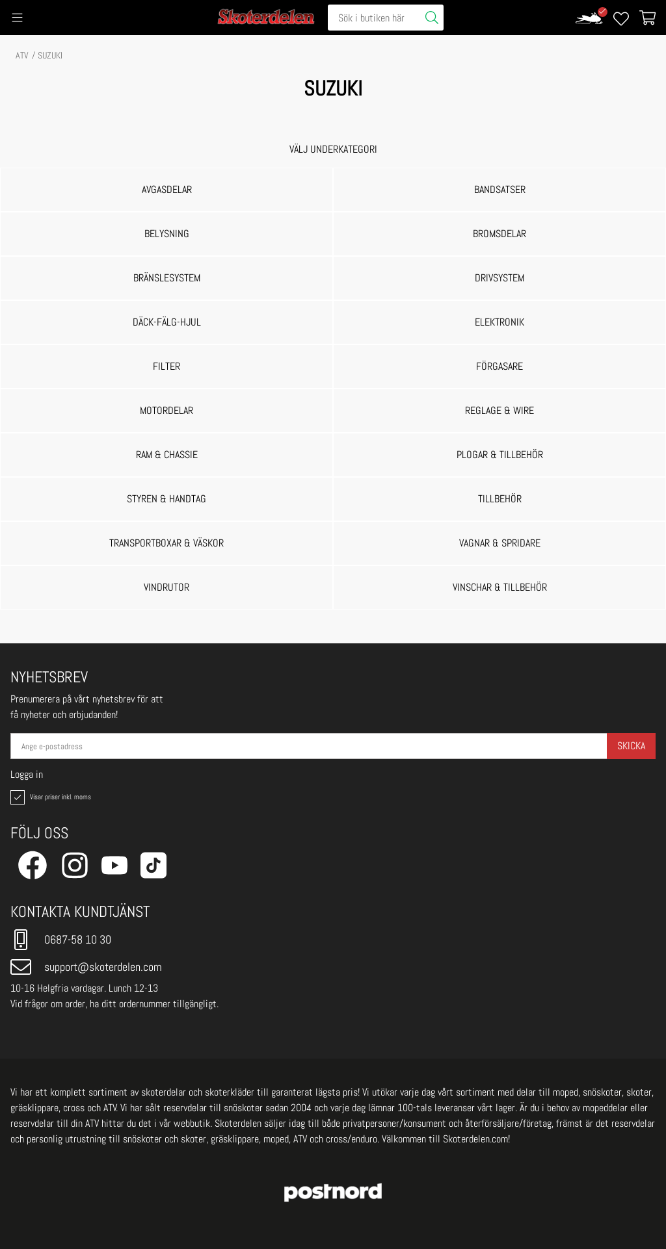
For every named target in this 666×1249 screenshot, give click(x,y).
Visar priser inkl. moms (49, 797)
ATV (22, 55)
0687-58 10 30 (60, 939)
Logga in (26, 774)
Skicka (631, 746)
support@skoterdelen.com (86, 967)
